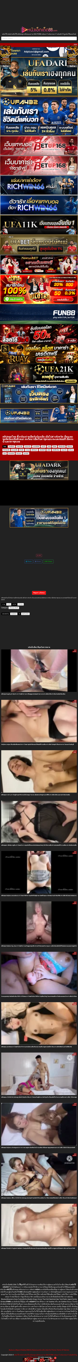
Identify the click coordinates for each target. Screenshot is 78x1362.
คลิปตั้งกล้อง (56, 450)
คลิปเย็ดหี (42, 450)
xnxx (4, 453)
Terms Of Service (63, 1350)
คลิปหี (48, 450)
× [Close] (55, 1358)
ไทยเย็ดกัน (11, 446)
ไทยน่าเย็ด (19, 446)
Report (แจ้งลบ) (39, 593)
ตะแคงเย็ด (14, 450)
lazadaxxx (13, 614)
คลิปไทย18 (34, 450)
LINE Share (48, 561)
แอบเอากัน (27, 446)
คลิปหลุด (11, 608)
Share (29, 561)
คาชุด (27, 450)
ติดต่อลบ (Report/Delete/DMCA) (20, 1350)
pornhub (26, 453)
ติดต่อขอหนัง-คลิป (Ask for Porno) (44, 1350)
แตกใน (43, 446)
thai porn (18, 453)
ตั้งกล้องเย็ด (6, 450)
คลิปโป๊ (16, 608)
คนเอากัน (64, 450)
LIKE (39, 555)
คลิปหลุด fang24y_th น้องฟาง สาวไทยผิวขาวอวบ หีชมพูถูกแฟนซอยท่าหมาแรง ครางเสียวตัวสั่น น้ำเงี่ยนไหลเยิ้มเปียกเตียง (33, 694)
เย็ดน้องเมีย (62, 446)
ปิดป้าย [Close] (5, 66)
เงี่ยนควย (69, 446)
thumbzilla (11, 453)
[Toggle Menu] (75, 45)
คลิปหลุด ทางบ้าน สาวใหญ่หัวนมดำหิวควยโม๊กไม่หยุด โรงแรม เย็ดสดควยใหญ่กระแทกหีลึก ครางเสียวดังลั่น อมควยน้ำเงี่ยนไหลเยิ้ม (35, 795)
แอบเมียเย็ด (36, 446)
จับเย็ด (21, 450)
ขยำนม (71, 450)
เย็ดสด (54, 446)
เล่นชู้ (49, 446)
